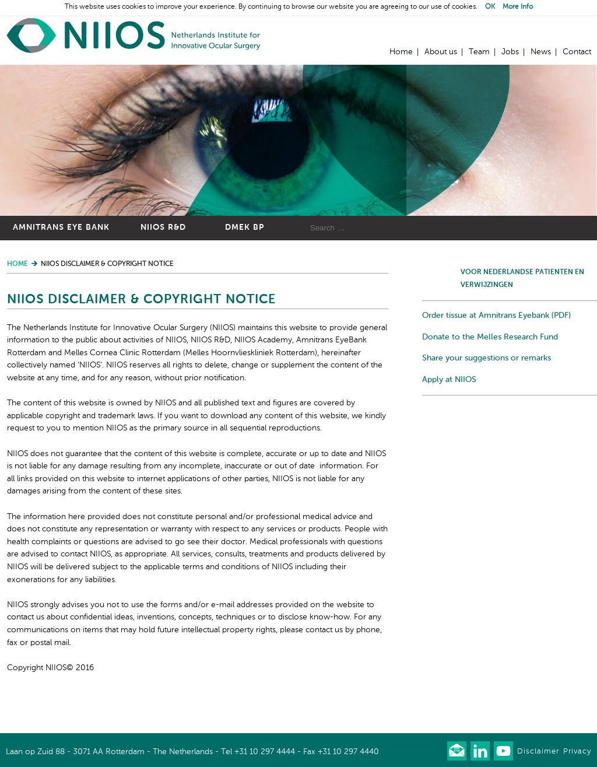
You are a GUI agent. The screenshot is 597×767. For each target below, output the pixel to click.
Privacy (577, 751)
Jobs (510, 52)
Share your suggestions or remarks (486, 358)
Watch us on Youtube (503, 751)
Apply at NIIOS (449, 380)
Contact (577, 52)
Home (134, 35)
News (541, 52)
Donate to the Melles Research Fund (490, 337)
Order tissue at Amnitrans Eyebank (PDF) (496, 315)
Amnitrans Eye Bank (61, 227)
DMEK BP (244, 227)
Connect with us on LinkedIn (480, 751)
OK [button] (490, 6)
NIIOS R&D (163, 227)
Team (479, 52)
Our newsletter (456, 751)
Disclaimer (538, 751)
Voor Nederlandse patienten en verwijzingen (522, 279)
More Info (518, 6)
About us (440, 52)
